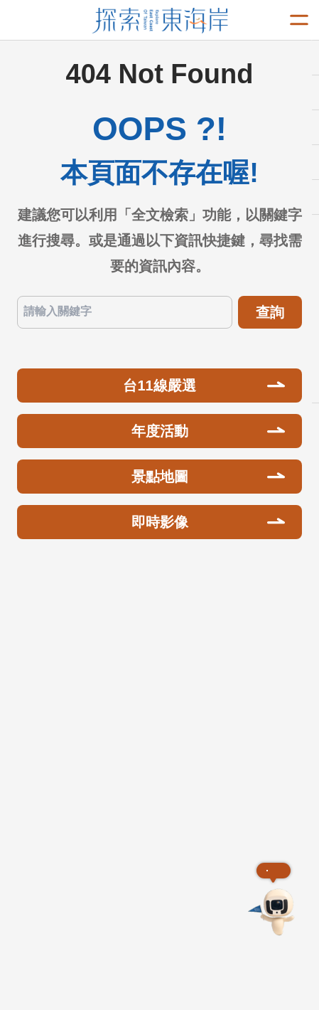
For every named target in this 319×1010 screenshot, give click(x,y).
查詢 (270, 312)
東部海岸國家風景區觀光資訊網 (159, 20)
